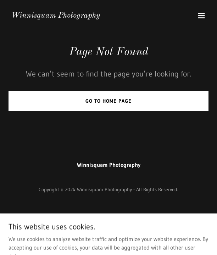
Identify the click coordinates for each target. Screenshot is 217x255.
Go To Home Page (108, 101)
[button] (201, 15)
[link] (55, 15)
